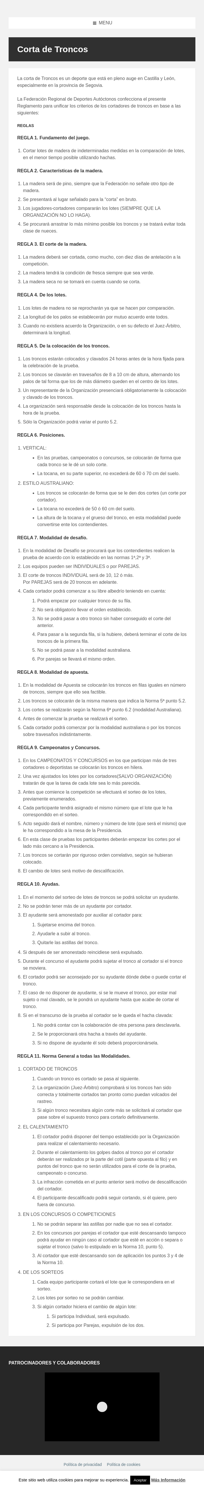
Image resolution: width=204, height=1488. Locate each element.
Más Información (168, 1479)
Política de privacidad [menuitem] (83, 1464)
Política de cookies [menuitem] (124, 1464)
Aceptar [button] (140, 1480)
